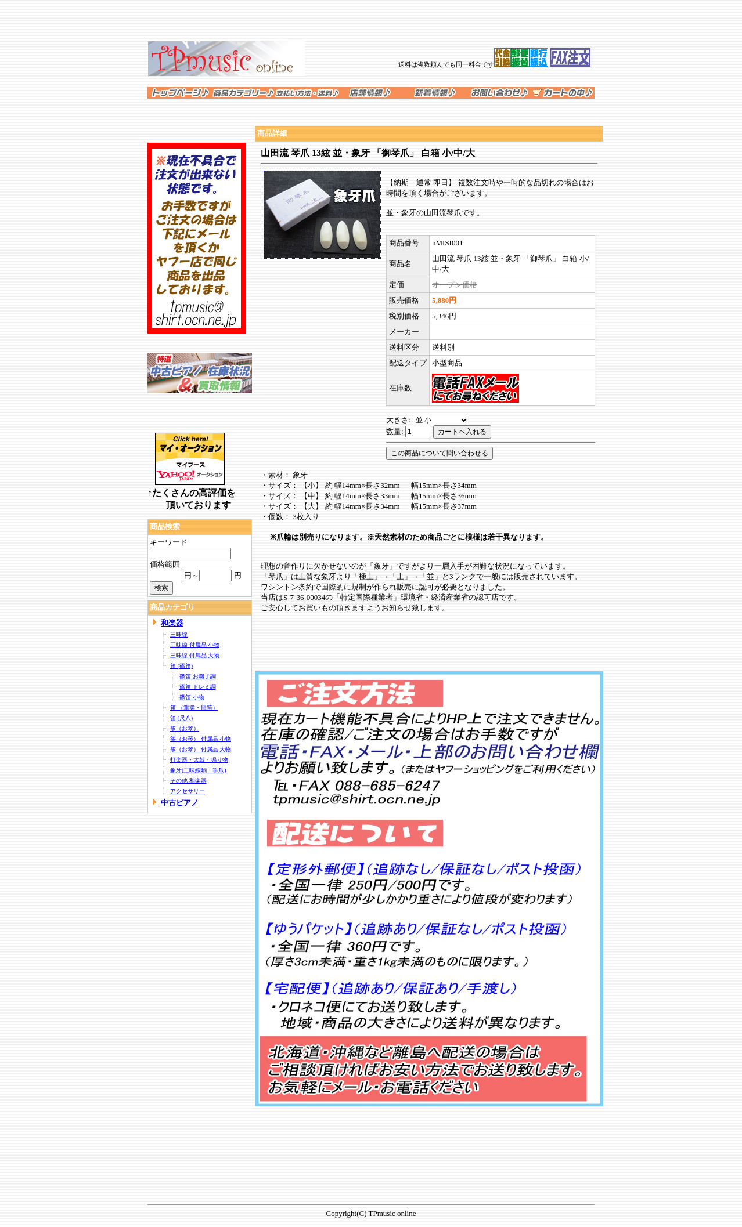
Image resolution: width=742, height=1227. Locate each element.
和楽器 (172, 622)
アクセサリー (187, 791)
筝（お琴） (184, 728)
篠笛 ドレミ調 (197, 686)
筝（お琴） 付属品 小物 (200, 739)
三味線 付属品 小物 (194, 645)
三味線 (179, 634)
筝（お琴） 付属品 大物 (200, 749)
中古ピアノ (180, 802)
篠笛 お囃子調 (197, 676)
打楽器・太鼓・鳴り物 (199, 760)
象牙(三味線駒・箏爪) (198, 770)
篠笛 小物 (191, 697)
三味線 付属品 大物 (194, 655)
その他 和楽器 (188, 780)
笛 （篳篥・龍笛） (194, 707)
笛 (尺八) (181, 718)
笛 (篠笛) (181, 666)
